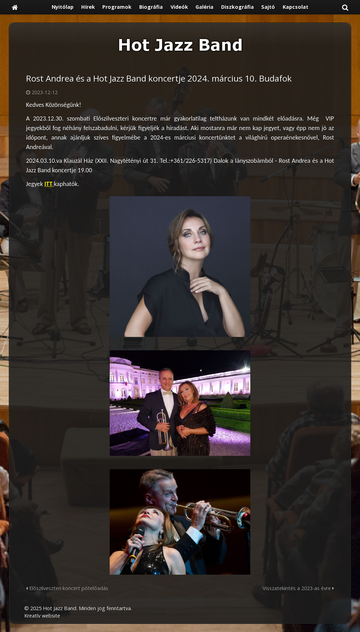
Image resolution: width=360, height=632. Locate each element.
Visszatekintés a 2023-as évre (298, 588)
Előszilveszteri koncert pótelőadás (67, 588)
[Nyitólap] (14, 7)
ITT (49, 184)
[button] (345, 7)
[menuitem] (62, 7)
